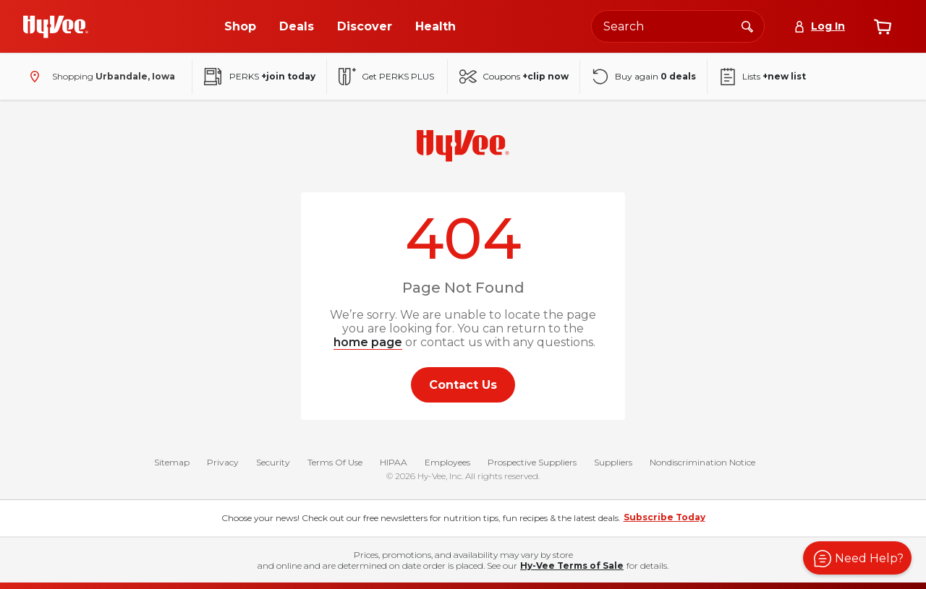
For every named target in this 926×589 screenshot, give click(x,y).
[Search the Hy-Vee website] (678, 26)
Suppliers (613, 462)
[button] (857, 558)
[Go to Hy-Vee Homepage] (55, 26)
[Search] (747, 26)
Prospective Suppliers (532, 462)
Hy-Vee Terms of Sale (572, 565)
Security (273, 462)
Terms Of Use (334, 462)
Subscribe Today (664, 517)
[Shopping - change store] (99, 76)
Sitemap (172, 462)
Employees (447, 462)
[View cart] (882, 26)
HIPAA (393, 462)
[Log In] (819, 26)
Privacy (223, 462)
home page (368, 342)
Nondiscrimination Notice (702, 462)
